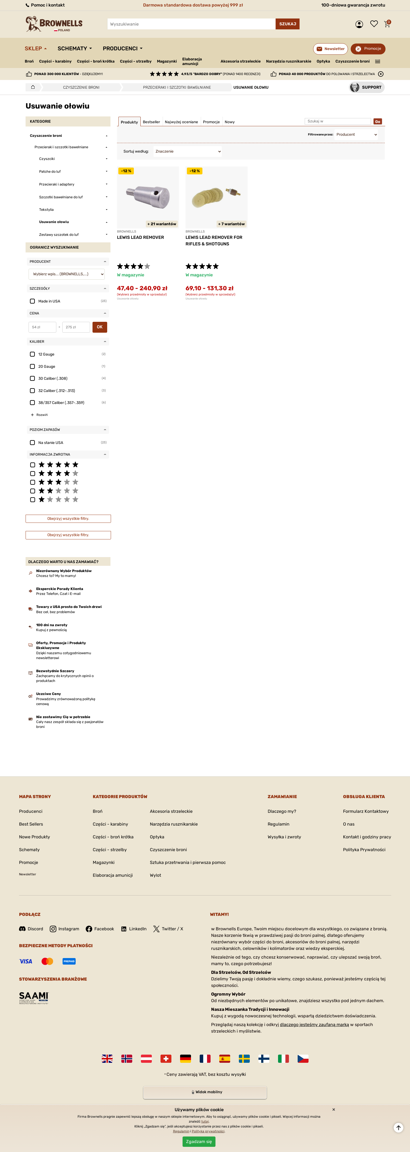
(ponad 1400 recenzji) (220, 74)
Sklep (33, 48)
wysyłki (238, 1074)
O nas (348, 824)
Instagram (64, 929)
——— (377, 61)
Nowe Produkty (34, 836)
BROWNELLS (126, 231)
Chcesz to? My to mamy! (56, 576)
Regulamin (278, 824)
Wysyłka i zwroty (284, 836)
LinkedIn (134, 929)
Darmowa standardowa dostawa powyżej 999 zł (193, 5)
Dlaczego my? (282, 811)
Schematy (72, 48)
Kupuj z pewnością (51, 630)
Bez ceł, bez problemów (55, 612)
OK (100, 326)
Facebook (100, 929)
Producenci (120, 48)
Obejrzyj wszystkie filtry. (68, 518)
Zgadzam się (199, 1141)
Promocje (372, 48)
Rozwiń (42, 415)
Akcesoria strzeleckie (241, 61)
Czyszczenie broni (352, 61)
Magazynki (167, 61)
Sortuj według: (136, 151)
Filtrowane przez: (320, 134)
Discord (31, 928)
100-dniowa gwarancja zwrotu (353, 5)
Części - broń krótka (96, 61)
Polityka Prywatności (364, 849)
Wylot (155, 875)
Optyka (323, 61)
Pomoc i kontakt (45, 5)
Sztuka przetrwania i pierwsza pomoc (188, 862)
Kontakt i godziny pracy (367, 836)
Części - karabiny (55, 61)
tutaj (205, 1121)
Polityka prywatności (208, 1131)
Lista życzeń (375, 24)
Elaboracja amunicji (192, 61)
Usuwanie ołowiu (127, 298)
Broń (29, 61)
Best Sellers (31, 824)
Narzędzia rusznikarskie (288, 61)
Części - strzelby (136, 61)
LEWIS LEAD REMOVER (140, 237)
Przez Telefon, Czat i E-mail (58, 594)
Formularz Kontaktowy (366, 811)
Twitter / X (168, 929)
